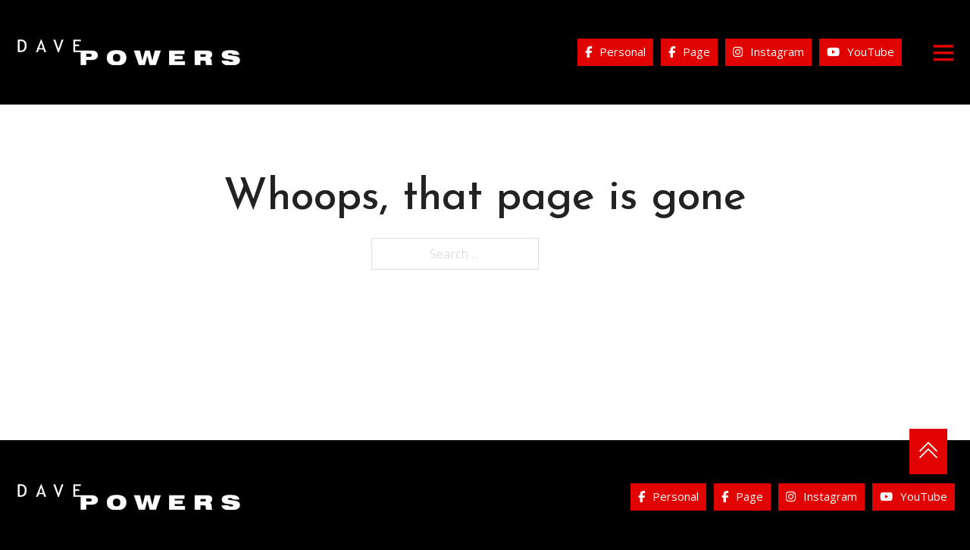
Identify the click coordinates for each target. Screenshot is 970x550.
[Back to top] (928, 451)
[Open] (943, 52)
